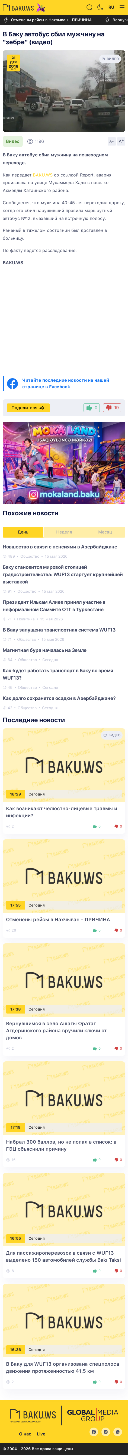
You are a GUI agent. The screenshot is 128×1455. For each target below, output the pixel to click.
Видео (13, 141)
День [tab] (23, 532)
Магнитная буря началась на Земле (45, 650)
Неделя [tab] (64, 532)
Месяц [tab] (105, 532)
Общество (29, 556)
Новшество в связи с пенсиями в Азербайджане (60, 547)
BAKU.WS (43, 175)
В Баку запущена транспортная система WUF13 (59, 630)
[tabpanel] (64, 627)
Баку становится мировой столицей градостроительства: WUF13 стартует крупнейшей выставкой (63, 574)
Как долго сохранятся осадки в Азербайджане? (59, 698)
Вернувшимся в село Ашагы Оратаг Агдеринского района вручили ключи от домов (56, 1030)
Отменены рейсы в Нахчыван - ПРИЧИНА (47, 19)
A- (111, 141)
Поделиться (28, 408)
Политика (26, 619)
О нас (25, 1434)
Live (41, 1434)
